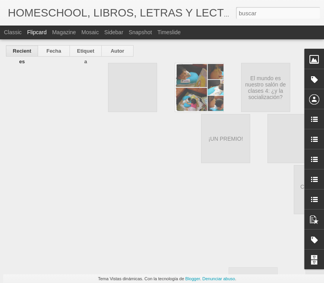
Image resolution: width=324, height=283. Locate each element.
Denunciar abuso (218, 278)
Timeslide (169, 32)
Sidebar (113, 32)
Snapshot (140, 32)
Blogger (192, 278)
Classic (13, 32)
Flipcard (37, 32)
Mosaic (90, 32)
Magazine (64, 32)
